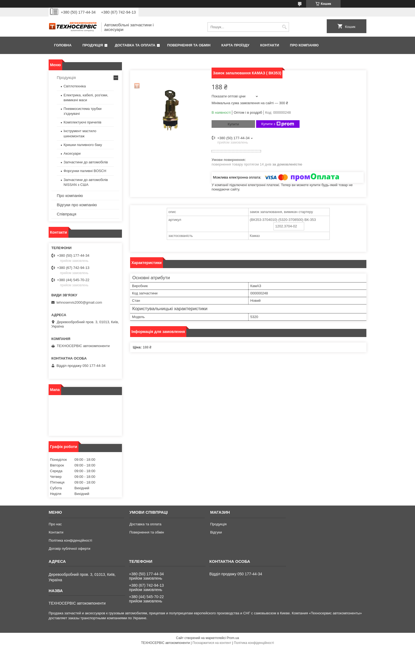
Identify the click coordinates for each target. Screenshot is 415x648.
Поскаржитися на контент (212, 643)
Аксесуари (72, 153)
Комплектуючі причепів (82, 122)
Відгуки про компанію (77, 204)
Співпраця (66, 214)
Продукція (92, 45)
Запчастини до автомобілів (86, 162)
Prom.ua (233, 638)
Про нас (55, 524)
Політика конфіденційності (70, 540)
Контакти (269, 45)
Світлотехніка (75, 86)
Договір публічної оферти (69, 549)
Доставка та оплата (135, 45)
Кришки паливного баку (83, 145)
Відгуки (216, 532)
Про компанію (304, 45)
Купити (233, 124)
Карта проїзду (235, 45)
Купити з (277, 124)
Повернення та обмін (188, 45)
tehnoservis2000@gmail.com (79, 302)
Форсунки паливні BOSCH (85, 171)
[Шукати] (284, 27)
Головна (62, 45)
